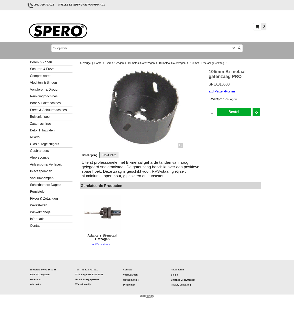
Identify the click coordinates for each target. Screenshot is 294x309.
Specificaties (109, 155)
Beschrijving (89, 155)
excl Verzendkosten (222, 91)
